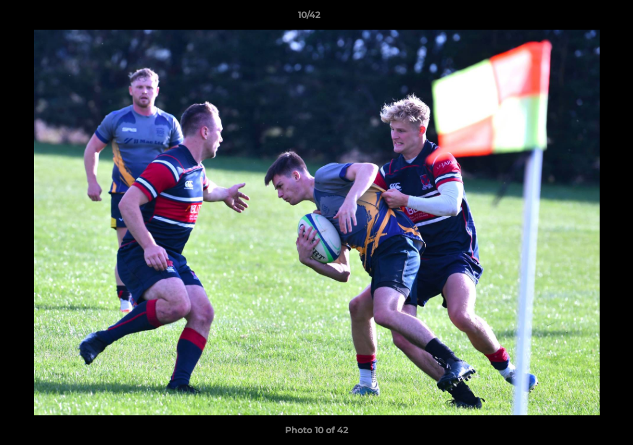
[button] (581, 17)
